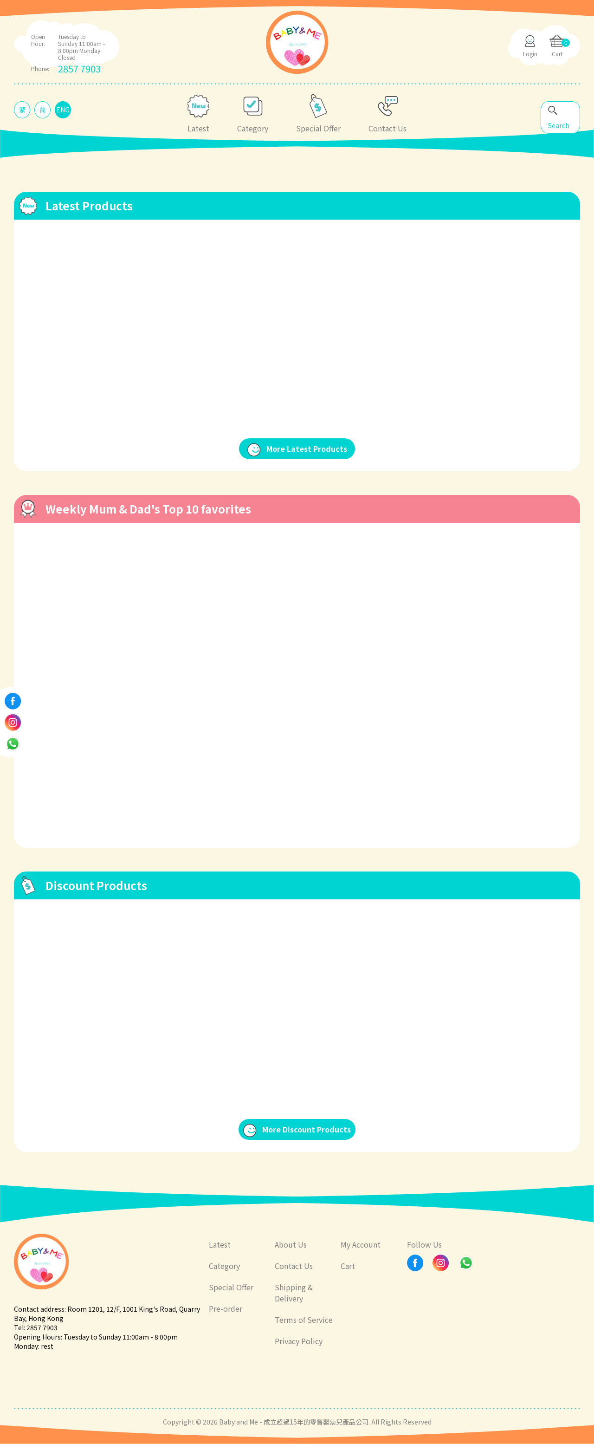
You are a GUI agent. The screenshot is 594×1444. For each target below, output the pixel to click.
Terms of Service (304, 1319)
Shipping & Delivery (294, 1292)
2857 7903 (79, 68)
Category (224, 1265)
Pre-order (225, 1308)
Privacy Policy (299, 1340)
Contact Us (294, 1265)
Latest (220, 1244)
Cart (348, 1265)
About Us (291, 1244)
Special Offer (231, 1287)
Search (558, 125)
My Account (361, 1244)
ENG (63, 109)
